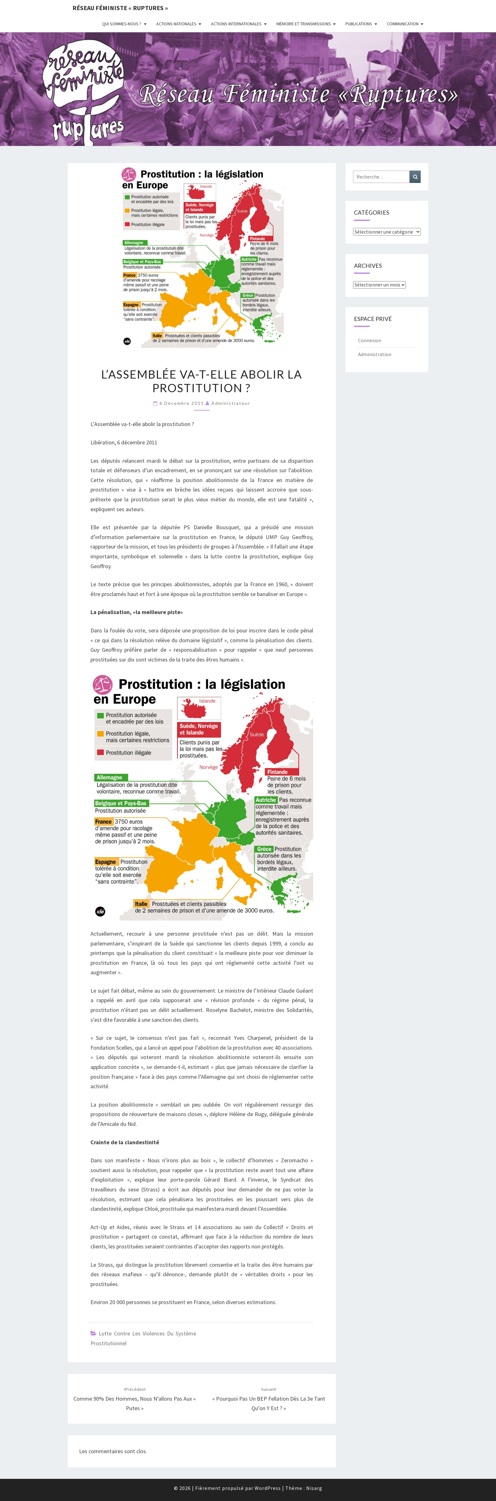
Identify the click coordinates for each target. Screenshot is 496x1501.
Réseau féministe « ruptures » (120, 8)
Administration (374, 354)
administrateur (230, 403)
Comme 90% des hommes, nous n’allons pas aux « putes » (134, 1399)
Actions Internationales (236, 24)
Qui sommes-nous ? (121, 24)
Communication (402, 24)
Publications (358, 24)
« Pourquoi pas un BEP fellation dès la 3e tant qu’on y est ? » (268, 1399)
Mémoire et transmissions (303, 24)
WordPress (268, 1488)
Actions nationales (176, 24)
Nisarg (314, 1488)
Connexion (369, 340)
